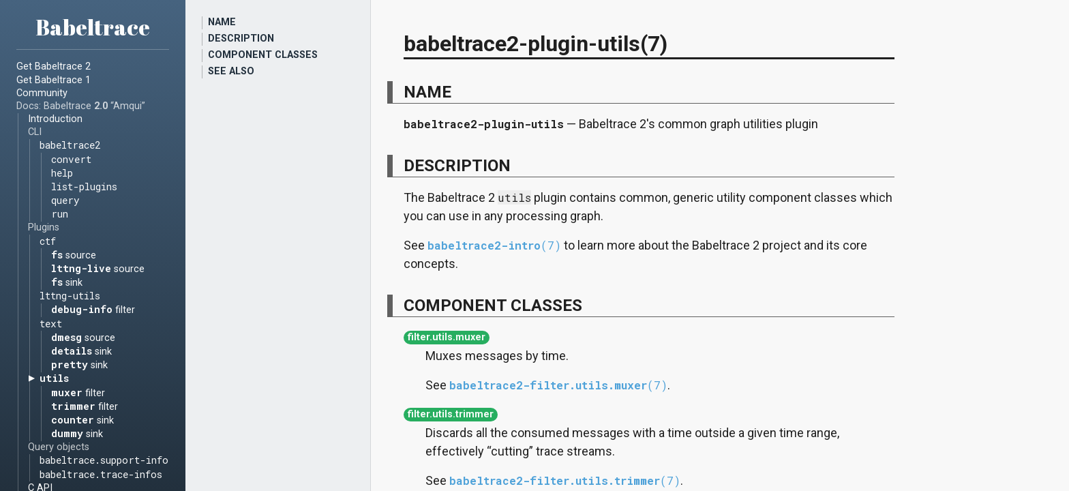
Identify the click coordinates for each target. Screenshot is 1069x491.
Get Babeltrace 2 (53, 66)
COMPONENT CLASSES (263, 55)
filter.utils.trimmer (451, 415)
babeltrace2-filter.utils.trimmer (564, 480)
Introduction (55, 119)
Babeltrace (92, 27)
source (73, 254)
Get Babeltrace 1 (53, 80)
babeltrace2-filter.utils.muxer (558, 385)
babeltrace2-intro (494, 245)
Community (41, 93)
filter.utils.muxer (446, 338)
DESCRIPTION (241, 38)
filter (93, 309)
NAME (222, 22)
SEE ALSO (231, 71)
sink (66, 282)
